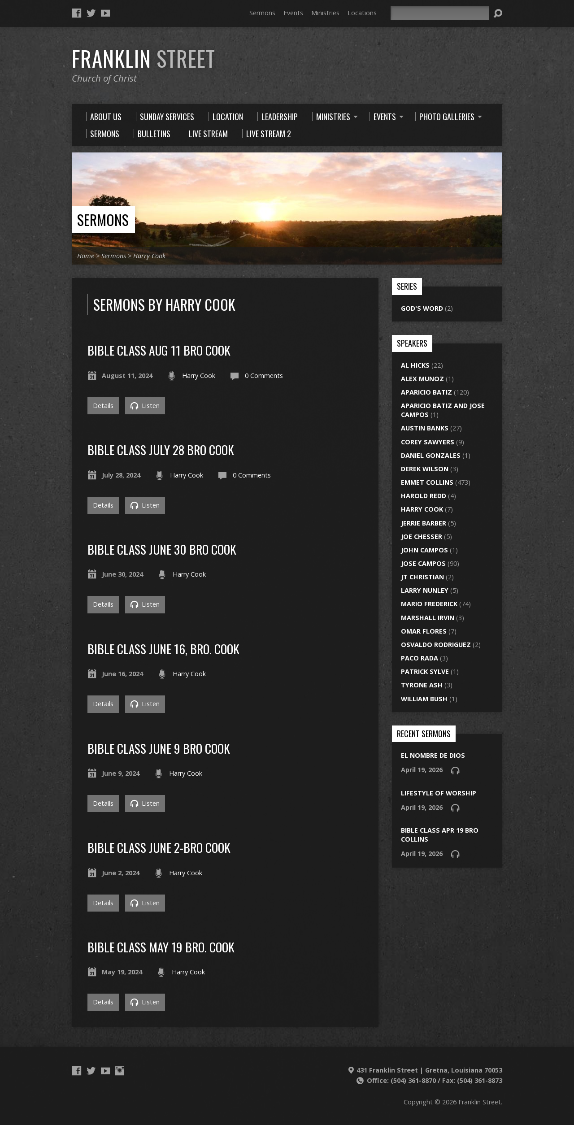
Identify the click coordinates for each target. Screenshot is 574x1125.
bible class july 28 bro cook (160, 449)
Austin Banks (424, 428)
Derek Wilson (424, 469)
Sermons (262, 13)
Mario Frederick (429, 603)
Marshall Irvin (427, 617)
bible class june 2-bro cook (158, 847)
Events (293, 13)
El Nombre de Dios (433, 755)
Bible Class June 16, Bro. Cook (163, 648)
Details (103, 405)
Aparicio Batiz (426, 392)
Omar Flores (424, 631)
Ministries (325, 13)
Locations (362, 13)
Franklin (143, 58)
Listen (145, 405)
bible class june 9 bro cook (158, 748)
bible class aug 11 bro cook (158, 350)
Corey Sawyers (427, 442)
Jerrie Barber (423, 523)
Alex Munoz (422, 378)
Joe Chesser (421, 536)
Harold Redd (423, 495)
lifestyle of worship (438, 793)
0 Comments (264, 375)
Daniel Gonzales (431, 455)
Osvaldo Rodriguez (436, 644)
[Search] (440, 13)
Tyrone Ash (422, 685)
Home (85, 256)
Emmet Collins (427, 482)
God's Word (422, 308)
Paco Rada (419, 658)
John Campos (424, 550)
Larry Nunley (424, 590)
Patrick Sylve (425, 671)
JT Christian (422, 577)
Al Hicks (415, 365)
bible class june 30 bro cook (161, 549)
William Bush (424, 699)
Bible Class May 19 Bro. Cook (161, 947)
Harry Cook (149, 256)
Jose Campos (423, 563)
